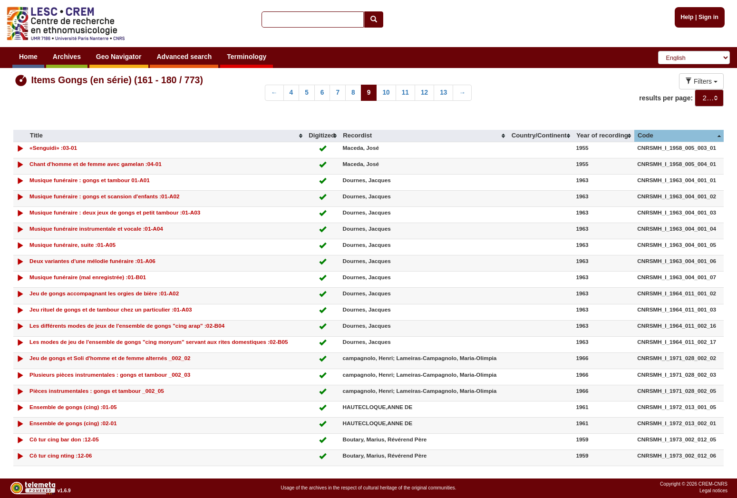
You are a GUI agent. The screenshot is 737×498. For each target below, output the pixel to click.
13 (443, 92)
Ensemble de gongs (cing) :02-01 (72, 423)
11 (405, 92)
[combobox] (709, 98)
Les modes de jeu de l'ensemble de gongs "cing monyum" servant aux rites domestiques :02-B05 (158, 342)
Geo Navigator (119, 56)
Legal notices (713, 490)
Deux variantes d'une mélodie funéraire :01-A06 (92, 261)
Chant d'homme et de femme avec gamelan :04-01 (95, 164)
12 (424, 92)
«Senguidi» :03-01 (53, 148)
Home (28, 56)
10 (385, 92)
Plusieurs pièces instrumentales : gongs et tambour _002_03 (109, 374)
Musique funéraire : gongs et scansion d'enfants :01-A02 (104, 196)
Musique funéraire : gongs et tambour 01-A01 (89, 180)
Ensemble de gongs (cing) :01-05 (72, 407)
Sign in (708, 17)
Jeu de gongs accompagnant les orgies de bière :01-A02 (104, 293)
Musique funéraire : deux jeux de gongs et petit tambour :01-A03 (114, 212)
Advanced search (184, 56)
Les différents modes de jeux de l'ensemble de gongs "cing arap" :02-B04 (126, 325)
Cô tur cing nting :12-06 (60, 455)
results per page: (666, 98)
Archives (67, 56)
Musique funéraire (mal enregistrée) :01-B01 (87, 277)
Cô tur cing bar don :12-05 (64, 439)
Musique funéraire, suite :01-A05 (72, 245)
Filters (701, 81)
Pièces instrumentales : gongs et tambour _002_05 (96, 391)
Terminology (246, 56)
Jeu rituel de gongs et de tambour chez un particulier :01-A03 (110, 309)
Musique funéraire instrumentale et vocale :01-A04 (96, 228)
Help (686, 17)
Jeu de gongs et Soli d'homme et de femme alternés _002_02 (109, 358)
